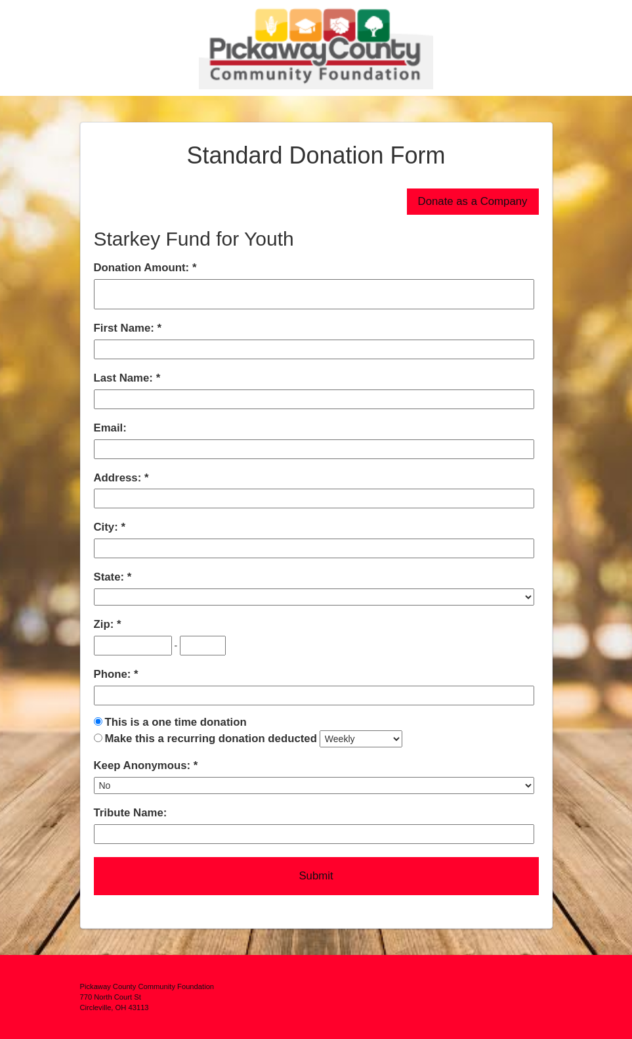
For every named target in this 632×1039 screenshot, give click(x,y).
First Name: (126, 328)
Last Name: (125, 378)
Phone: (114, 674)
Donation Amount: (143, 267)
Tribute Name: (130, 813)
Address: (119, 478)
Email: (110, 428)
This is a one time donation (175, 722)
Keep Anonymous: (144, 765)
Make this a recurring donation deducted (210, 738)
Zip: (105, 624)
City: (107, 527)
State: (110, 577)
